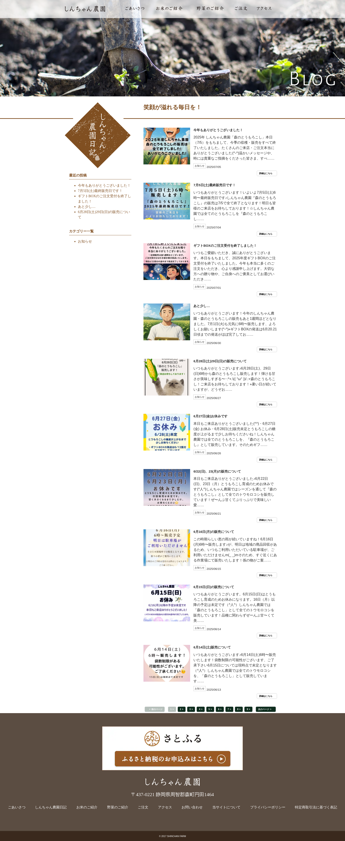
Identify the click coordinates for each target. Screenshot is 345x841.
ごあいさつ (17, 807)
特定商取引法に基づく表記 (316, 807)
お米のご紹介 (86, 807)
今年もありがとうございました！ (104, 185)
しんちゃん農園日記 (51, 807)
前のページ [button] (156, 709)
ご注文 (143, 807)
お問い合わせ (192, 807)
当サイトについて (226, 807)
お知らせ (85, 241)
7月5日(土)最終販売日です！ (100, 191)
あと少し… (86, 206)
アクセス (165, 807)
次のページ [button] (263, 709)
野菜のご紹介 (117, 807)
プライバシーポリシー (267, 807)
